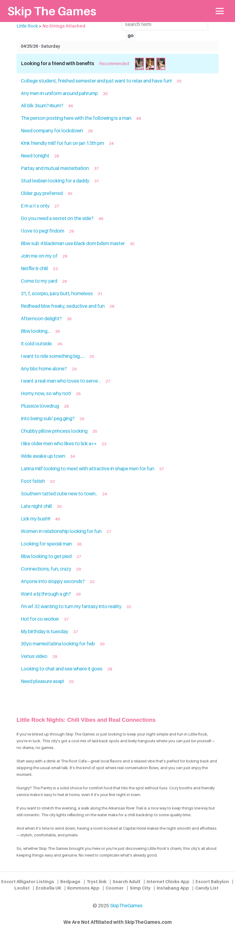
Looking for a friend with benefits (57, 63)
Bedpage (70, 881)
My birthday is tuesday (44, 631)
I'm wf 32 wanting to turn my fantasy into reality (71, 606)
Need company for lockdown (52, 131)
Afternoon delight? (41, 318)
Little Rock (27, 25)
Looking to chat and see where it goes (62, 669)
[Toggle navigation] (220, 11)
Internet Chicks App (168, 881)
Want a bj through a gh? (46, 594)
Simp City (140, 887)
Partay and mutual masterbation (55, 168)
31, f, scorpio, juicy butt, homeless (57, 293)
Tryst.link (96, 881)
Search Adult (126, 881)
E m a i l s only (35, 206)
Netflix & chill (34, 268)
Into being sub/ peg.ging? (48, 418)
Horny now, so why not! (46, 393)
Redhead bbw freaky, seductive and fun (63, 306)
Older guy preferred (42, 193)
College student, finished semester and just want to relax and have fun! (96, 81)
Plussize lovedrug (40, 406)
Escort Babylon (212, 881)
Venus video (34, 656)
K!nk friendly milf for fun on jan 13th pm (62, 143)
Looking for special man (46, 544)
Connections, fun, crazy (46, 569)
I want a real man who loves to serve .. (61, 381)
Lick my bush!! (35, 519)
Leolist (22, 887)
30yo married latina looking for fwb (58, 644)
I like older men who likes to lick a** (59, 443)
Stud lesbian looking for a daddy (55, 181)
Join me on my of (39, 256)
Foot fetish (33, 481)
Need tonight (35, 156)
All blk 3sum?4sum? (42, 105)
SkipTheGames (126, 905)
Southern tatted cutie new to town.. (59, 494)
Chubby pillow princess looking (54, 431)
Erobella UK (48, 887)
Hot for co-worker (40, 619)
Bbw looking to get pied (46, 556)
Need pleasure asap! (42, 681)
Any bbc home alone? (44, 369)
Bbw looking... (35, 331)
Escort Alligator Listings (27, 881)
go (131, 35)
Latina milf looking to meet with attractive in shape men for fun (87, 469)
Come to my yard (39, 281)
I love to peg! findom (42, 231)
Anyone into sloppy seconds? (53, 581)
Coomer (115, 887)
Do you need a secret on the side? (57, 218)
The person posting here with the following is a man (76, 118)
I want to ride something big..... (52, 356)
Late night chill (36, 506)
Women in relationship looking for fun (61, 531)
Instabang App (173, 887)
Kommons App (83, 887)
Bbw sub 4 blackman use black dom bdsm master (73, 243)
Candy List (206, 887)
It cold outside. (37, 344)
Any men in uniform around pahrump (59, 93)
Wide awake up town (43, 456)
